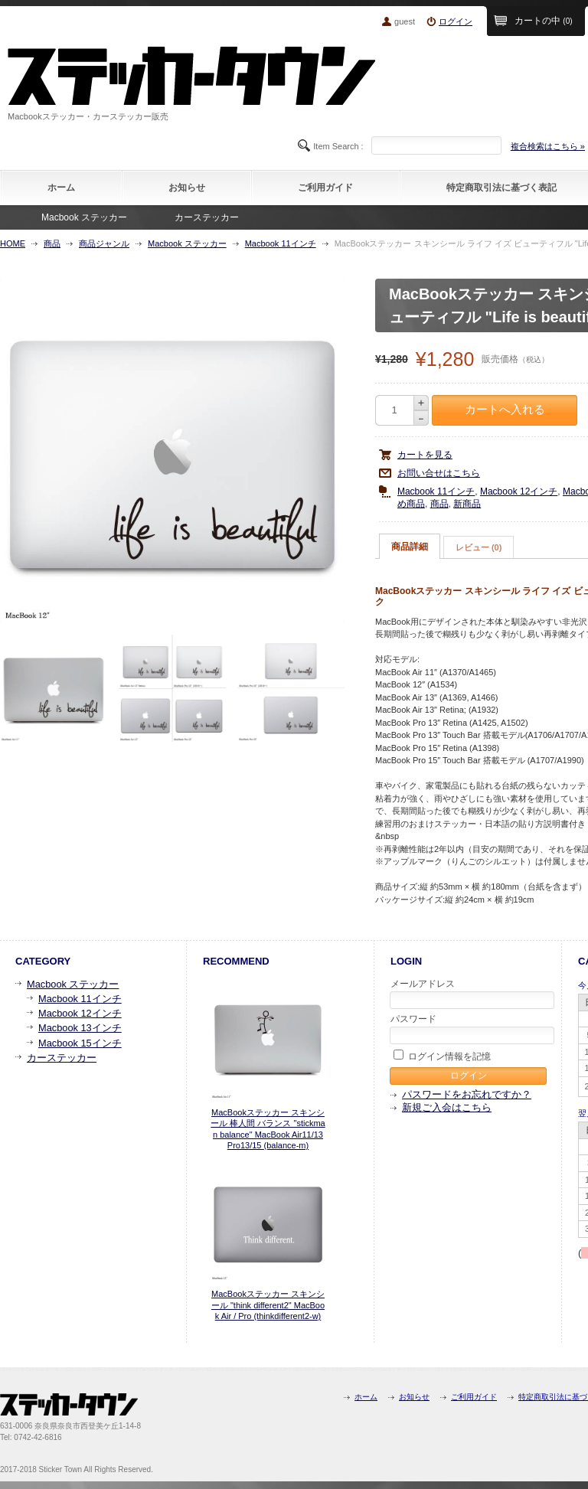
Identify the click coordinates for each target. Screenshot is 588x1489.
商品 (52, 243)
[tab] (409, 546)
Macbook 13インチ (80, 1027)
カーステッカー (207, 217)
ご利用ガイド (325, 187)
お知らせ (186, 187)
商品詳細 (409, 546)
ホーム (61, 187)
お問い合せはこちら (438, 473)
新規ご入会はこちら (447, 1107)
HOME (12, 243)
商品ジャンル (104, 243)
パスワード (468, 1029)
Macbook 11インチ (280, 243)
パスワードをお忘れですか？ (466, 1094)
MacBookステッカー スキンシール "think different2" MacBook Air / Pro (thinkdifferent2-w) (268, 1305)
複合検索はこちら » (548, 146)
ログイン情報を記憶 (442, 1056)
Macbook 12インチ (518, 491)
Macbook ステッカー (84, 217)
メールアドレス (468, 993)
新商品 (467, 503)
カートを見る (424, 454)
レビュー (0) (479, 547)
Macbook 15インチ (80, 1043)
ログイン (455, 21)
